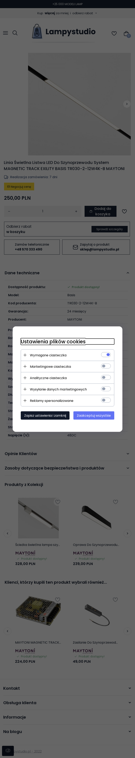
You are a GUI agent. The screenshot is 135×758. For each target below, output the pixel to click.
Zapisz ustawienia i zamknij (45, 415)
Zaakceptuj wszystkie (94, 415)
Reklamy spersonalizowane (51, 400)
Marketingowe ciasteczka (50, 366)
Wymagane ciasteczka (48, 355)
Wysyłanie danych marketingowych (58, 389)
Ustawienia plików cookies (53, 341)
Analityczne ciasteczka (48, 377)
